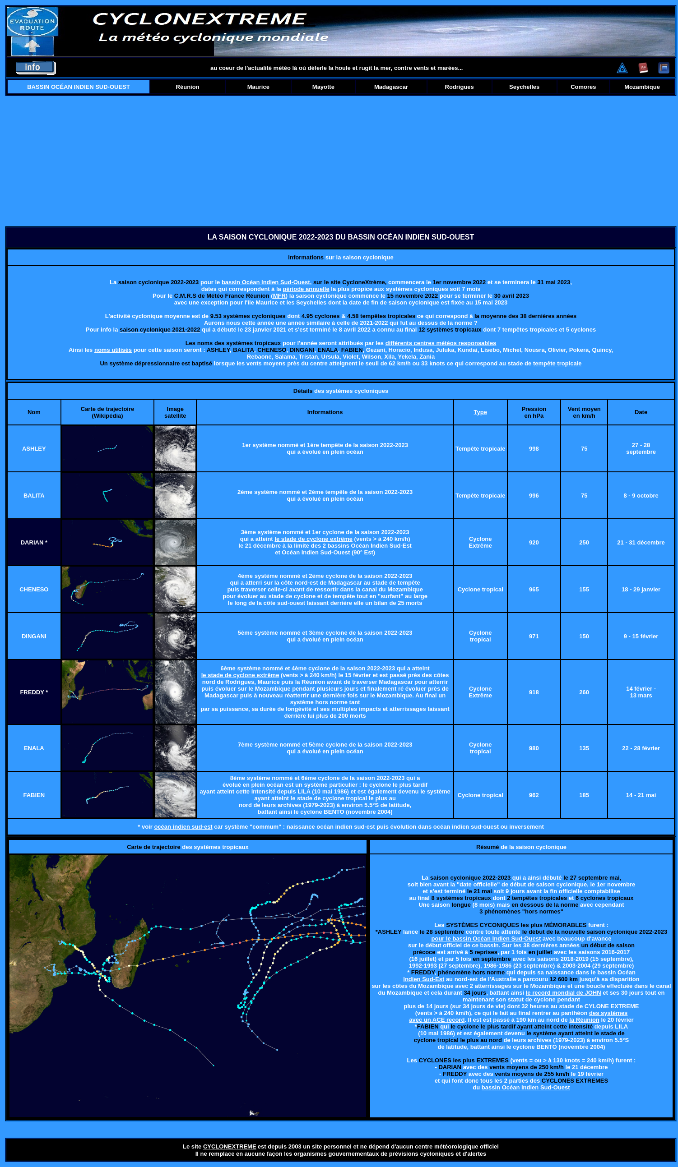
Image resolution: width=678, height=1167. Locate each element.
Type (480, 412)
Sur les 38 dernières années (541, 945)
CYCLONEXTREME (229, 1146)
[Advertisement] (341, 161)
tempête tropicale (557, 363)
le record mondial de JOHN (563, 992)
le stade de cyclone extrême (313, 538)
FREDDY (32, 692)
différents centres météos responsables (441, 343)
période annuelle (306, 289)
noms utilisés (113, 349)
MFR (279, 295)
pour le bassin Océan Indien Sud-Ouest (486, 938)
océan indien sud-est (183, 826)
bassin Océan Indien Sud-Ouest (266, 282)
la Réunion (584, 1019)
